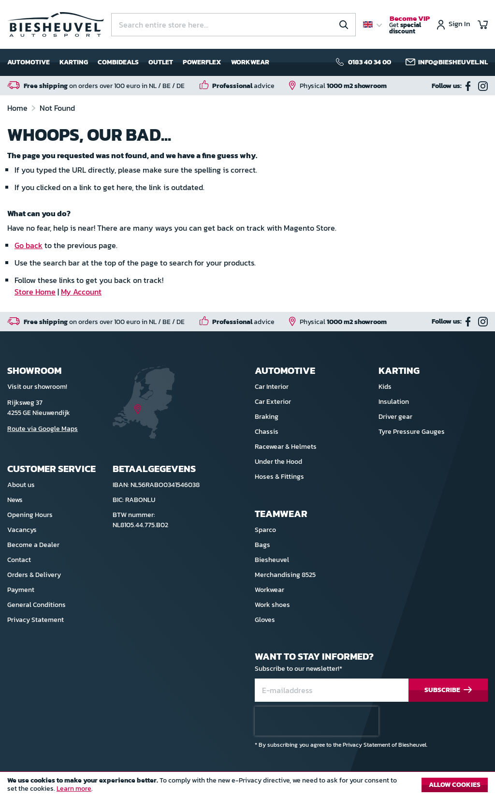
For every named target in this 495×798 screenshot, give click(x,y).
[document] (247, 787)
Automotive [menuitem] (28, 62)
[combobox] (233, 24)
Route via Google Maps (42, 429)
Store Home (35, 291)
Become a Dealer (33, 545)
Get (409, 25)
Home (18, 108)
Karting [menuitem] (73, 62)
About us (21, 485)
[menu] (138, 62)
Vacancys (22, 530)
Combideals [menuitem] (118, 62)
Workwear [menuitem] (250, 62)
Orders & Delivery (34, 575)
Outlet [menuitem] (160, 62)
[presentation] (317, 721)
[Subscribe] (448, 690)
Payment (20, 590)
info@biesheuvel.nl (453, 62)
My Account (81, 291)
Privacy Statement (35, 620)
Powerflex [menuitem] (202, 62)
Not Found (57, 108)
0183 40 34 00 (369, 62)
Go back (29, 245)
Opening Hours (30, 515)
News (15, 500)
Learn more (74, 788)
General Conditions (36, 605)
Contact (19, 560)
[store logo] (55, 24)
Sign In (459, 24)
